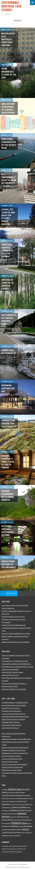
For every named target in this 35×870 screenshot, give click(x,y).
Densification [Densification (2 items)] (12, 801)
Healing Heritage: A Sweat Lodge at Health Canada (7, 461)
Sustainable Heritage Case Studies (11, 6)
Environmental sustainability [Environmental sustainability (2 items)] (22, 804)
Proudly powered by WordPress (18, 864)
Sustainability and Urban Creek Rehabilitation (16, 664)
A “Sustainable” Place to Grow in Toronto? (8, 179)
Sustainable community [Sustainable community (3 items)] (14, 829)
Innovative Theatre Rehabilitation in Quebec (16, 633)
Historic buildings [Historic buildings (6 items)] (19, 807)
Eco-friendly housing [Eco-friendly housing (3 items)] (21, 801)
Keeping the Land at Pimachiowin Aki (13, 625)
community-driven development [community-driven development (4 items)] (12, 795)
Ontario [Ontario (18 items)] (16, 822)
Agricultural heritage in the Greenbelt (8, 564)
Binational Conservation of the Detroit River (8, 143)
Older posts (11, 593)
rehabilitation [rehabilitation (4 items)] (14, 826)
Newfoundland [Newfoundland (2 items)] (7, 823)
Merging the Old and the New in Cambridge (15, 642)
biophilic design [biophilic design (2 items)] (11, 792)
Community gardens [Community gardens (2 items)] (13, 798)
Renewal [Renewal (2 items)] (21, 826)
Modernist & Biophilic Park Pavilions (13, 750)
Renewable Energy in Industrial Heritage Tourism (17, 667)
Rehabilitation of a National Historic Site (15, 753)
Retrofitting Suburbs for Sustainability (8, 423)
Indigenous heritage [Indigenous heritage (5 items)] (17, 810)
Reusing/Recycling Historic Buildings (13, 719)
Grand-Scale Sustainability (10, 669)
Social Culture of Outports (10, 728)
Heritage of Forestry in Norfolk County (7, 284)
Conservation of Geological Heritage (13, 714)
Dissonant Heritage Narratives (11, 711)
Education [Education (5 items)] (5, 804)
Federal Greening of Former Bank (12, 767)
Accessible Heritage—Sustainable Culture (7, 530)
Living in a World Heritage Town (12, 759)
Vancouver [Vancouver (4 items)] (5, 835)
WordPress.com (24, 867)
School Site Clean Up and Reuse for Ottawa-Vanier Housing (8, 217)
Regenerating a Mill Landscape (12, 725)
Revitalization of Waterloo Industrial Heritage (8, 39)
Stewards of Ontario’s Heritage (11, 756)
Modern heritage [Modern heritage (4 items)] (7, 820)
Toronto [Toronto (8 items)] (25, 829)
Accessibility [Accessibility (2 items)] (4, 789)
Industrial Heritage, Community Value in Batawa (7, 250)
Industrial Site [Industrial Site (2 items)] (13, 817)
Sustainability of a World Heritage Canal (8, 319)
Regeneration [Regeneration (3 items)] (6, 826)
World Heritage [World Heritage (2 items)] (17, 835)
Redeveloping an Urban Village (12, 770)
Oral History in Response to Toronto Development (8, 108)
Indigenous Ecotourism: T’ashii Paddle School (16, 739)
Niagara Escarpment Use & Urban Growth (7, 495)
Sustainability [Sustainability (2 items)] (5, 829)
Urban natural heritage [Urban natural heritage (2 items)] (26, 832)
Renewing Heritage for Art (7, 388)
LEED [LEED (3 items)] (18, 817)
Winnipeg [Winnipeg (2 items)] (11, 835)
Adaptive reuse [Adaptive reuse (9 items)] (14, 789)
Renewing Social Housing (10, 762)
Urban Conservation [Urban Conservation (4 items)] (14, 832)
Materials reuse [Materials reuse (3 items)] (24, 817)
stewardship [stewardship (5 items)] (27, 826)
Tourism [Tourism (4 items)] (4, 832)
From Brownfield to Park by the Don (8, 73)
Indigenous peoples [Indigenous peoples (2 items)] (12, 813)
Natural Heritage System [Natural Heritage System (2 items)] (18, 820)
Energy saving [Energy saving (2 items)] (13, 804)
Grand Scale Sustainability (8, 352)
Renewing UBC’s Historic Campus (12, 672)
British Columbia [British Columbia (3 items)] (20, 792)
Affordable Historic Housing (11, 722)
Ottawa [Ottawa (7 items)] (24, 823)
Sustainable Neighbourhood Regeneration (15, 717)
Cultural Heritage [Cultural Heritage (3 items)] (24, 798)
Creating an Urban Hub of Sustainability (14, 764)
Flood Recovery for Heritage (11, 708)
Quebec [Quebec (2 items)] (29, 823)
